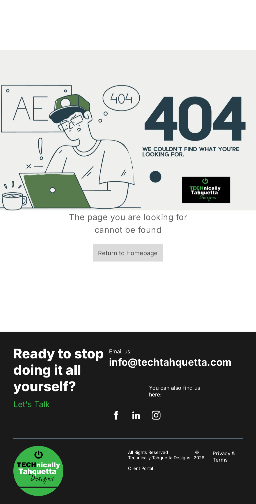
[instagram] (156, 416)
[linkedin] (136, 416)
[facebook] (116, 416)
